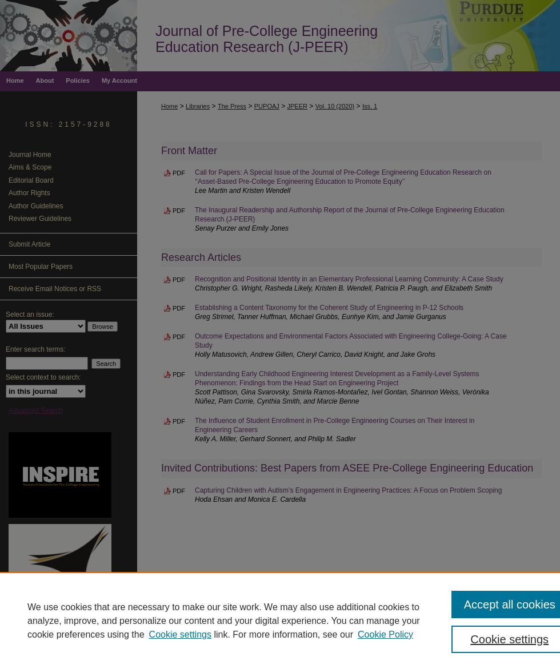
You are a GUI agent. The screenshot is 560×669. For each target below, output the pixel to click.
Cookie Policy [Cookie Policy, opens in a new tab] (385, 634)
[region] (280, 620)
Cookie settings (180, 634)
